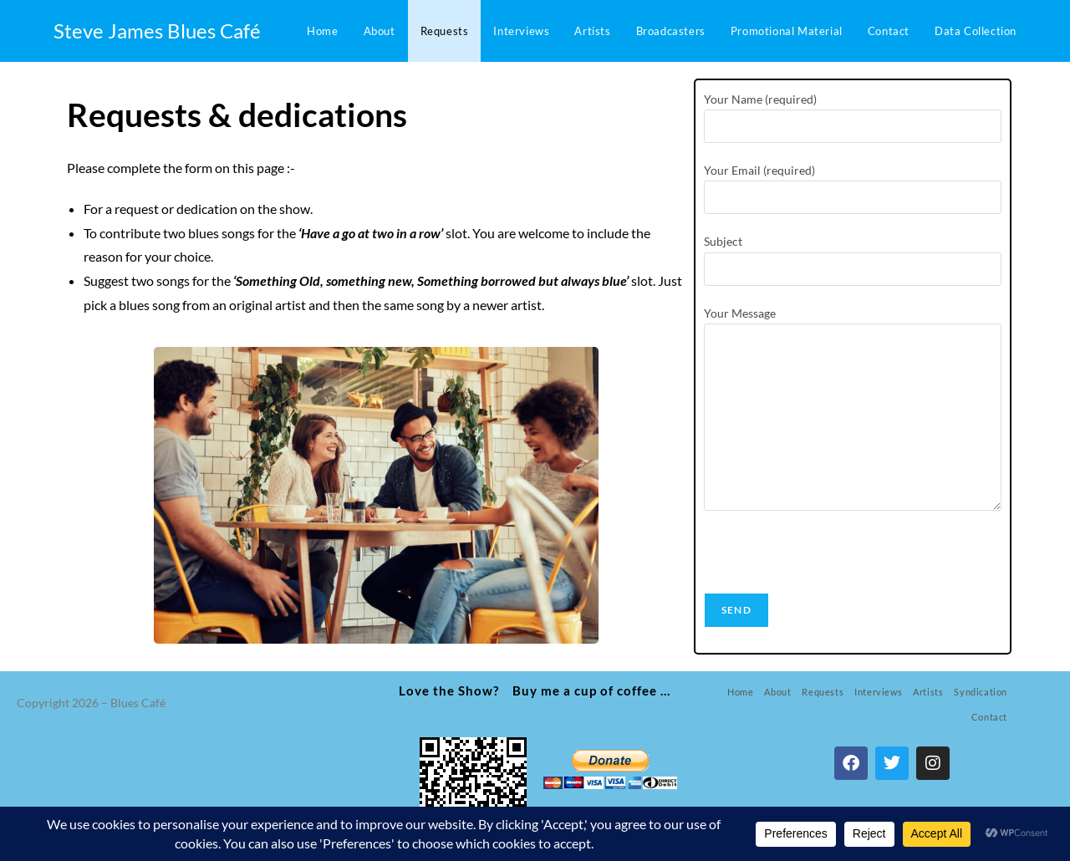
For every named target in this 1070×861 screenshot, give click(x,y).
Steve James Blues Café (157, 30)
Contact (989, 716)
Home (740, 691)
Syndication (980, 691)
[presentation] (831, 560)
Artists (928, 691)
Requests (822, 691)
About (777, 691)
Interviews (878, 691)
